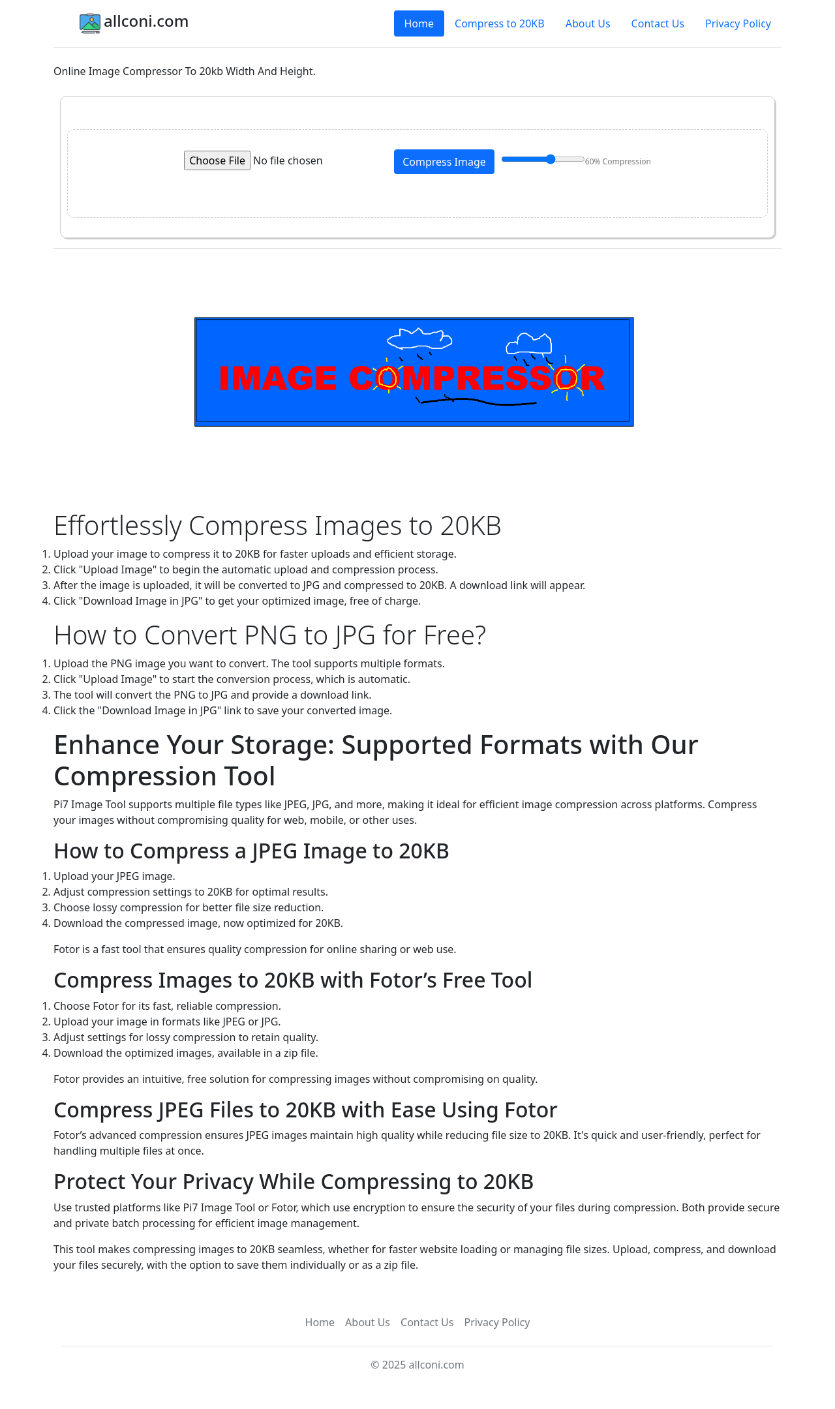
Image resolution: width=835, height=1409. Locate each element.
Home (419, 23)
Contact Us (657, 23)
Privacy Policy (738, 23)
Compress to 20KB (500, 23)
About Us (588, 23)
